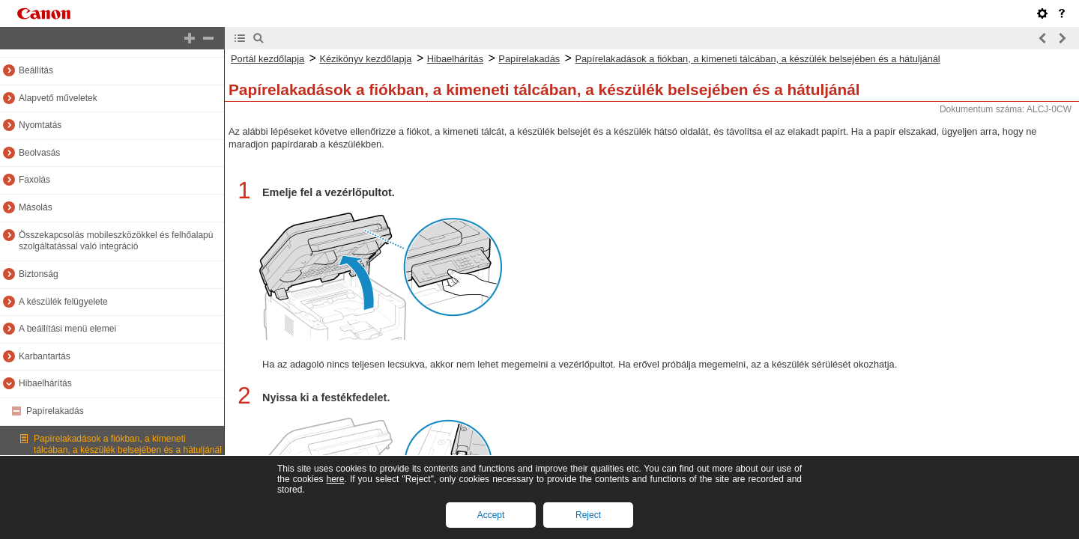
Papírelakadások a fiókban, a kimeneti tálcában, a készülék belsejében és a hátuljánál (128, 444)
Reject (588, 515)
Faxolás (34, 179)
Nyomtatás (40, 125)
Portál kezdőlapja (267, 58)
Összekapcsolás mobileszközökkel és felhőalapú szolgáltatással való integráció (116, 241)
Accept (491, 515)
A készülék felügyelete (63, 301)
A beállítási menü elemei (67, 328)
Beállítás (36, 70)
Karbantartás (44, 356)
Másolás (35, 207)
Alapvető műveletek (58, 98)
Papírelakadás (55, 411)
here (335, 479)
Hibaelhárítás (45, 383)
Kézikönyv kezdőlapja (365, 58)
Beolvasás (39, 152)
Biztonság (38, 274)
